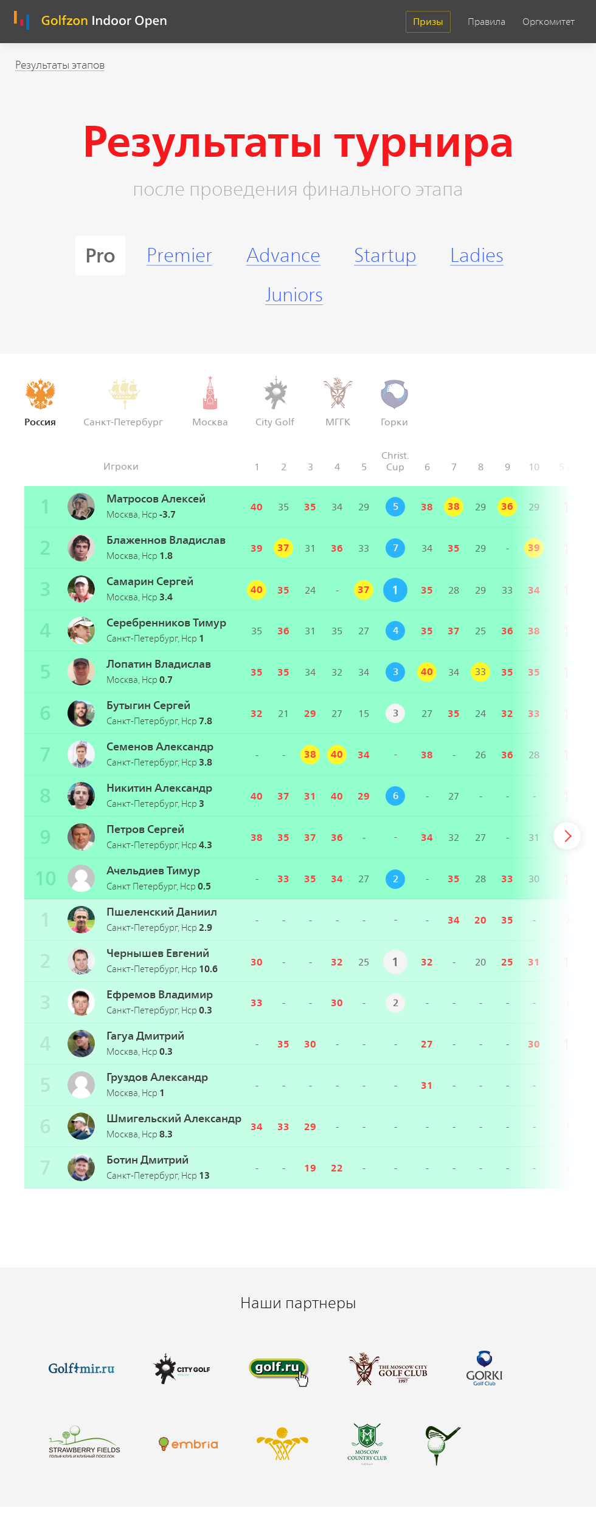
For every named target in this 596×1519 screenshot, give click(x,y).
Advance (283, 255)
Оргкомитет (548, 22)
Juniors (294, 295)
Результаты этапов (60, 65)
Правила (486, 22)
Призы (428, 21)
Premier (179, 255)
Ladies (477, 255)
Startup (385, 255)
